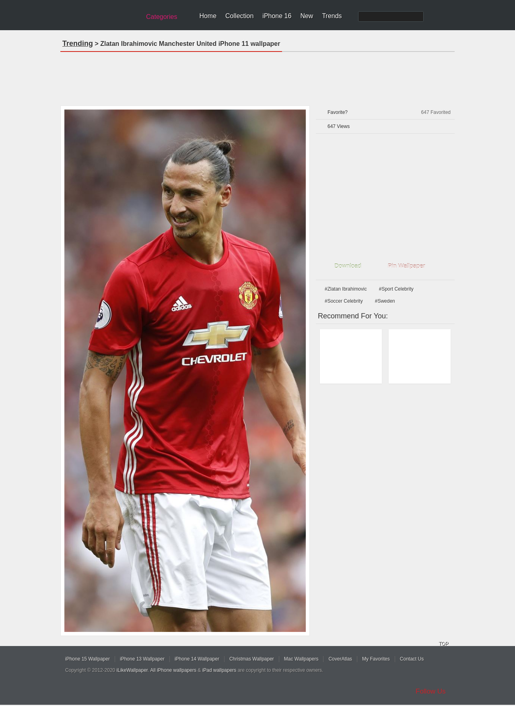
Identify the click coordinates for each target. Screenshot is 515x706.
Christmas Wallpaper (251, 659)
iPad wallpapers (219, 670)
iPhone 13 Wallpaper (142, 659)
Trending (77, 43)
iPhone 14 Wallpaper (197, 659)
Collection (239, 15)
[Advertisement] (257, 76)
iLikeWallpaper (132, 670)
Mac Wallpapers (301, 659)
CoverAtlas (340, 659)
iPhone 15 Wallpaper (87, 659)
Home (207, 15)
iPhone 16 (276, 15)
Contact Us (412, 659)
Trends (332, 15)
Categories (161, 16)
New (306, 15)
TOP (443, 643)
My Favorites (376, 659)
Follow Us (431, 691)
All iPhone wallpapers (173, 670)
